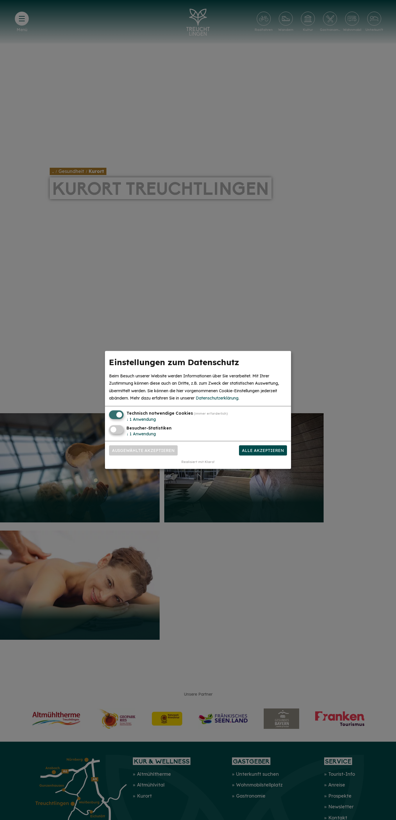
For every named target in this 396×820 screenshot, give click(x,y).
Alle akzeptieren (263, 450)
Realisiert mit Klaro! (198, 462)
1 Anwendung (141, 419)
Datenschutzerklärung (217, 398)
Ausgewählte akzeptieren (143, 450)
